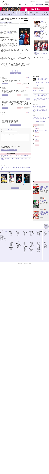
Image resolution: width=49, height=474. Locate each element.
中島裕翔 (25, 249)
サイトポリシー (2, 239)
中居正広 (45, 232)
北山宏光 (31, 232)
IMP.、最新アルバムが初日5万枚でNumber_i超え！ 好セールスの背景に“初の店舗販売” (41, 107)
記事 (20, 4)
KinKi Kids (11, 247)
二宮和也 (18, 234)
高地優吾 (38, 244)
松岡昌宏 (11, 235)
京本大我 (38, 242)
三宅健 (11, 244)
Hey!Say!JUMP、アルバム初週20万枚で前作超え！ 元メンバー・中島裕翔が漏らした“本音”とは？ (41, 110)
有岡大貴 (25, 251)
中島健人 (6, 22)
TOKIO (10, 231)
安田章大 (25, 235)
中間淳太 (38, 234)
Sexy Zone (1, 22)
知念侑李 (25, 248)
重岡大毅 (38, 232)
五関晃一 (31, 252)
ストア (14, 4)
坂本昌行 (11, 240)
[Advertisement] (41, 68)
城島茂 (11, 232)
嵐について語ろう (36, 143)
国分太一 (11, 234)
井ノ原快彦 (11, 242)
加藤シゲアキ (19, 245)
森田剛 (11, 243)
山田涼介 (25, 247)
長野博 (11, 241)
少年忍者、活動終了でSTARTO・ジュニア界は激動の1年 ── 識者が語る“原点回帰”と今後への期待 (41, 118)
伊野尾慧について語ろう (37, 127)
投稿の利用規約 (11, 129)
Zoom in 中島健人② (26, 184)
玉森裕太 (31, 234)
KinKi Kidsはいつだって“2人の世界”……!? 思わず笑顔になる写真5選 (41, 82)
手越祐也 (18, 247)
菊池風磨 (10, 22)
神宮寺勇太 (39, 249)
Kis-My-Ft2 (31, 231)
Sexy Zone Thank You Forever (3, 184)
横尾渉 (31, 235)
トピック (26, 4)
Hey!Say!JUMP (25, 246)
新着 (35, 88)
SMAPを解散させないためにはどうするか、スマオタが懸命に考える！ (41, 139)
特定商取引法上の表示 (3, 240)
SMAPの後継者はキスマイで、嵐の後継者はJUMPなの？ (40, 131)
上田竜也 (25, 243)
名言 (5, 25)
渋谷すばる (25, 232)
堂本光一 (11, 248)
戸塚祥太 (31, 250)
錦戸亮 (24, 233)
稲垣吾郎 (45, 234)
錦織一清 (45, 245)
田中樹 (38, 243)
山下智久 (45, 241)
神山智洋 (38, 235)
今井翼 (18, 241)
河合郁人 (31, 251)
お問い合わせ (2, 236)
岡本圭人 (25, 250)
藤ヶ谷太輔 (32, 233)
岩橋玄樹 (38, 248)
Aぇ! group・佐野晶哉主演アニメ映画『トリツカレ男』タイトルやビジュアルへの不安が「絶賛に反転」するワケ (41, 114)
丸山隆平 (25, 234)
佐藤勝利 (36, 54)
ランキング (41, 88)
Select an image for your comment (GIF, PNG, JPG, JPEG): (10, 146)
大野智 (18, 235)
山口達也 (11, 233)
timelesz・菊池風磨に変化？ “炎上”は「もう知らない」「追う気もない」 (11, 164)
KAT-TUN (24, 241)
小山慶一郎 (18, 244)
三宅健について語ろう (37, 135)
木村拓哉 (45, 233)
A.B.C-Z (31, 248)
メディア (1, 25)
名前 (2, 131)
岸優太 (38, 250)
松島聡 (38, 53)
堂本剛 (11, 249)
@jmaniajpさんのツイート (37, 223)
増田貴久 (18, 246)
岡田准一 (11, 245)
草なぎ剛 (45, 235)
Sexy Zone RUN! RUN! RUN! (19, 184)
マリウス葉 (40, 53)
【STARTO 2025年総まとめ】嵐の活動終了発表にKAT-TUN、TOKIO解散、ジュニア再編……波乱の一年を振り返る (41, 95)
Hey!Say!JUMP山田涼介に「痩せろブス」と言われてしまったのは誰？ (41, 85)
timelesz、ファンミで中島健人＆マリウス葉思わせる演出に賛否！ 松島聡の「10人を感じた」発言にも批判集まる (15, 159)
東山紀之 (45, 246)
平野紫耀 (38, 251)
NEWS (17, 243)
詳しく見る (42, 30)
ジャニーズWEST (39, 231)
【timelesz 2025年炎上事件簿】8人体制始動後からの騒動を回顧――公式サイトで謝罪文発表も (15, 155)
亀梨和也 (25, 242)
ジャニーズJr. (39, 241)
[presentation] (9, 143)
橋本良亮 (31, 249)
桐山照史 (38, 233)
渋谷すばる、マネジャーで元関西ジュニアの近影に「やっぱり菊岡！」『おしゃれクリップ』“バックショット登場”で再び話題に (41, 91)
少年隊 (45, 244)
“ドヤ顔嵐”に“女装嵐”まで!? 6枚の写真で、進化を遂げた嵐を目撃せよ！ (42, 79)
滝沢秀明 (18, 240)
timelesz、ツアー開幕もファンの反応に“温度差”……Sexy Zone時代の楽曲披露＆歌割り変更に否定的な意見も (15, 168)
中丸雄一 (25, 244)
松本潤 (18, 233)
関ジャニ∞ (24, 231)
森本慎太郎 (39, 247)
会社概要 (1, 237)
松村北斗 (38, 245)
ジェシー (38, 246)
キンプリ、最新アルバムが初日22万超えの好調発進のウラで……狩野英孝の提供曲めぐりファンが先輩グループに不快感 (41, 103)
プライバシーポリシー (3, 238)
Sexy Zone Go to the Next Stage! (11, 184)
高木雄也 (25, 252)
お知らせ (1, 235)
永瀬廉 (38, 252)
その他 (45, 242)
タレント (32, 4)
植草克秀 (45, 247)
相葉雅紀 (18, 232)
